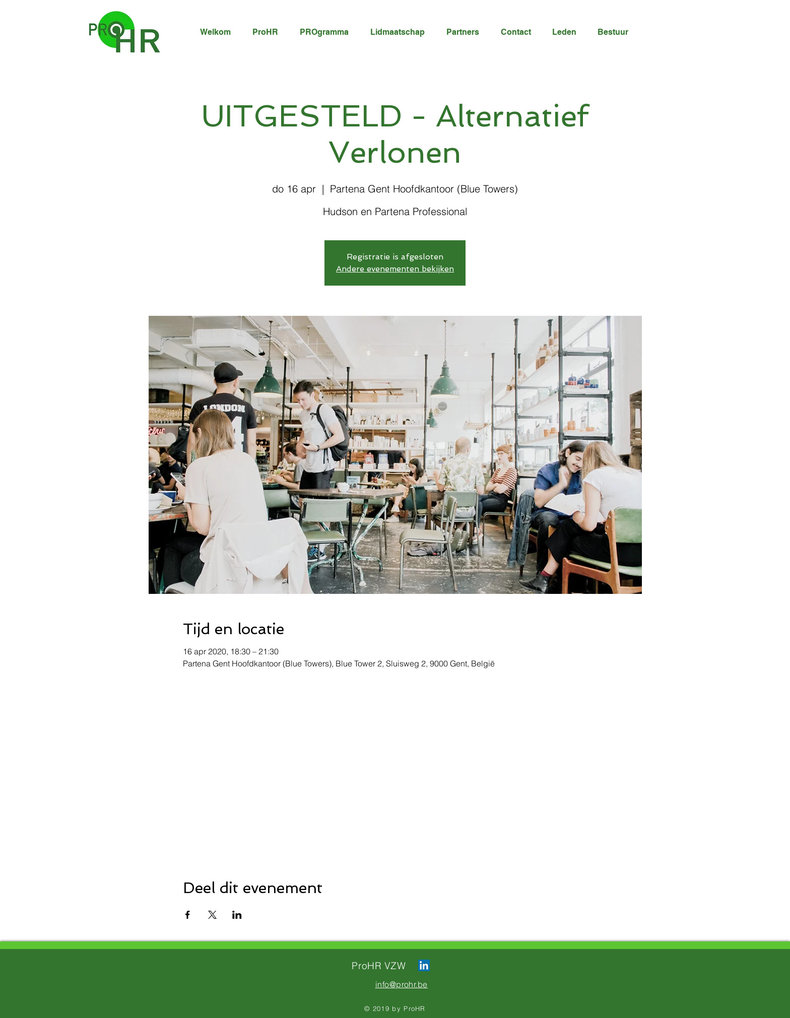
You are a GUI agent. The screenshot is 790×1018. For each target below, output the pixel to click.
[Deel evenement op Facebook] (187, 915)
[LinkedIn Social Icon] (424, 965)
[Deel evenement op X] (212, 915)
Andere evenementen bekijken (395, 269)
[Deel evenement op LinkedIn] (237, 915)
